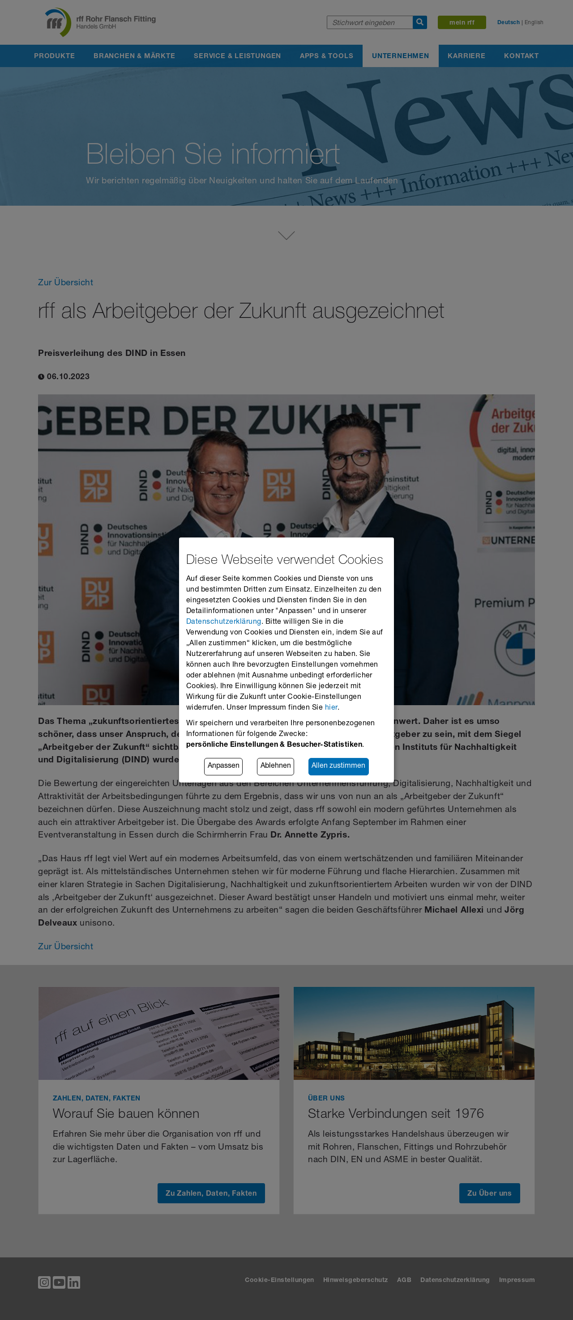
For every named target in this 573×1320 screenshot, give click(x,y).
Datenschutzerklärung (223, 622)
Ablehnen (276, 766)
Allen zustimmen (338, 766)
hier (331, 708)
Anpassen (223, 766)
